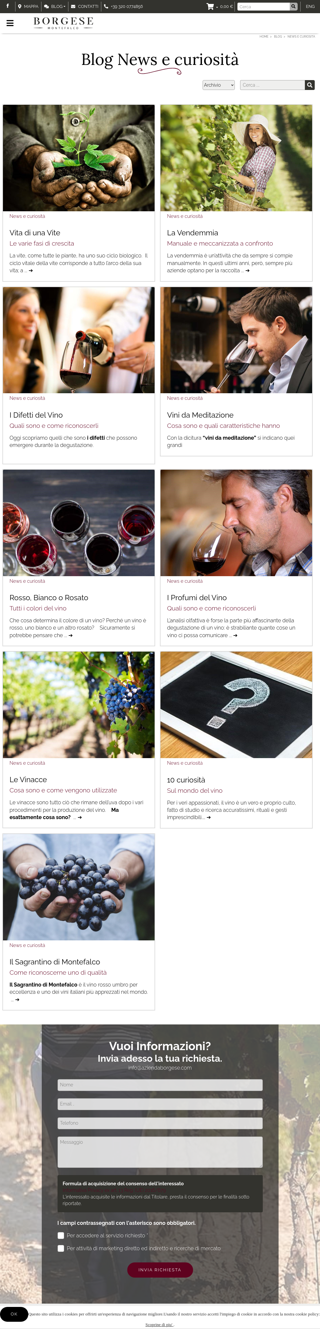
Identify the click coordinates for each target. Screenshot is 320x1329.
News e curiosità (27, 216)
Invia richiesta (159, 1269)
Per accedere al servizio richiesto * (103, 1235)
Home (264, 36)
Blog (53, 6)
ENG (310, 6)
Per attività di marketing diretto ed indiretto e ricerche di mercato (139, 1248)
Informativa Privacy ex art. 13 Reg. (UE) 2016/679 (114, 1190)
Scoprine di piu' (159, 1324)
